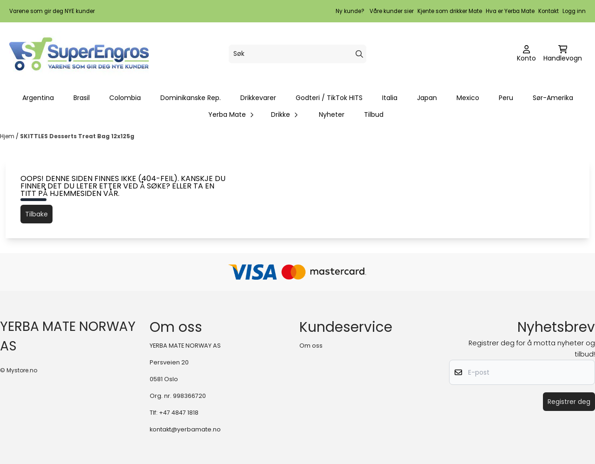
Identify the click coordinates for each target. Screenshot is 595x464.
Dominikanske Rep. (190, 97)
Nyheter (331, 114)
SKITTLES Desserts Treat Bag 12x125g (77, 136)
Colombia (125, 97)
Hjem (8, 136)
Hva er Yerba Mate (510, 11)
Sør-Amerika (553, 97)
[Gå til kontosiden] (526, 54)
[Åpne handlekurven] (563, 54)
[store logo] (79, 54)
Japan (427, 97)
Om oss (311, 346)
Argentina (38, 97)
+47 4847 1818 (178, 413)
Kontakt (548, 11)
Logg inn (574, 11)
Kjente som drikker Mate (449, 11)
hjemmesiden (75, 193)
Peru (506, 97)
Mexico (467, 97)
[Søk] (297, 54)
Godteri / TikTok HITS (329, 97)
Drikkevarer (258, 97)
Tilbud (373, 114)
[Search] (359, 54)
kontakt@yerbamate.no (185, 429)
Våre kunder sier (392, 11)
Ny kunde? (350, 11)
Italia (389, 97)
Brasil (81, 97)
